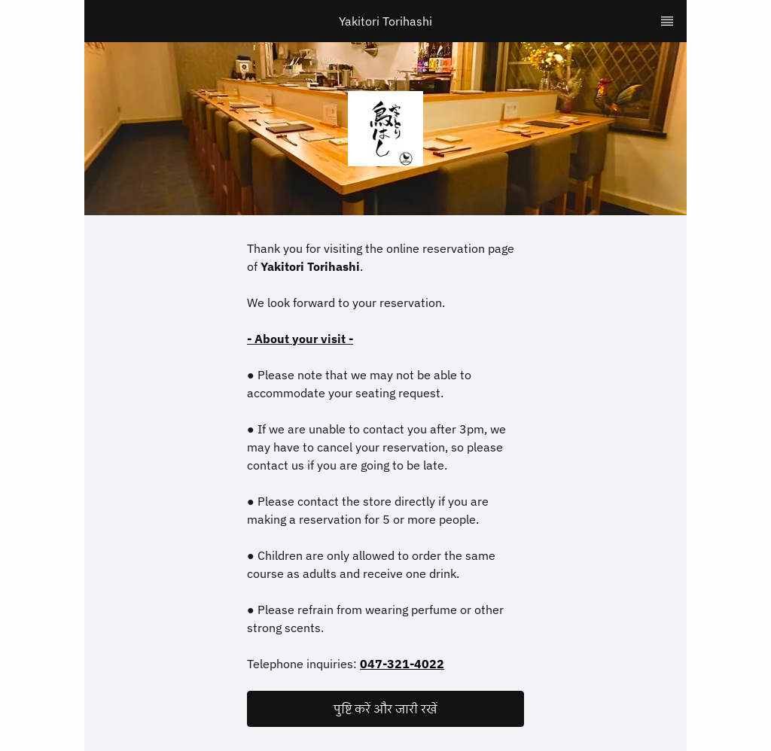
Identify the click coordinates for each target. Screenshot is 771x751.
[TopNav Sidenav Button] (667, 21)
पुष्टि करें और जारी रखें (385, 708)
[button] (385, 709)
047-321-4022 (402, 663)
